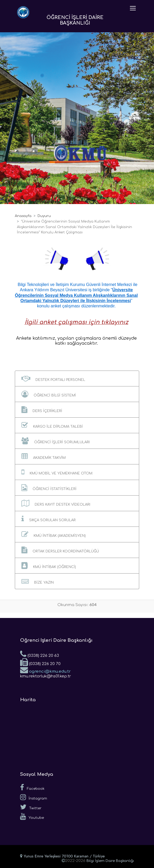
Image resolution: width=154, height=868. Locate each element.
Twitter (31, 807)
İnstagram (33, 797)
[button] (77, 378)
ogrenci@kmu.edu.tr (45, 670)
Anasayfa (23, 216)
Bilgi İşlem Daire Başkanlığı (110, 861)
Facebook (32, 787)
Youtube (32, 816)
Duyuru (44, 216)
